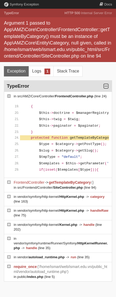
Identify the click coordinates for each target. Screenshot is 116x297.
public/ (30, 277)
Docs (105, 4)
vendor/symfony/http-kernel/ (51, 197)
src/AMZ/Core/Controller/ (55, 96)
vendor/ (41, 257)
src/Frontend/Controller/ (50, 187)
